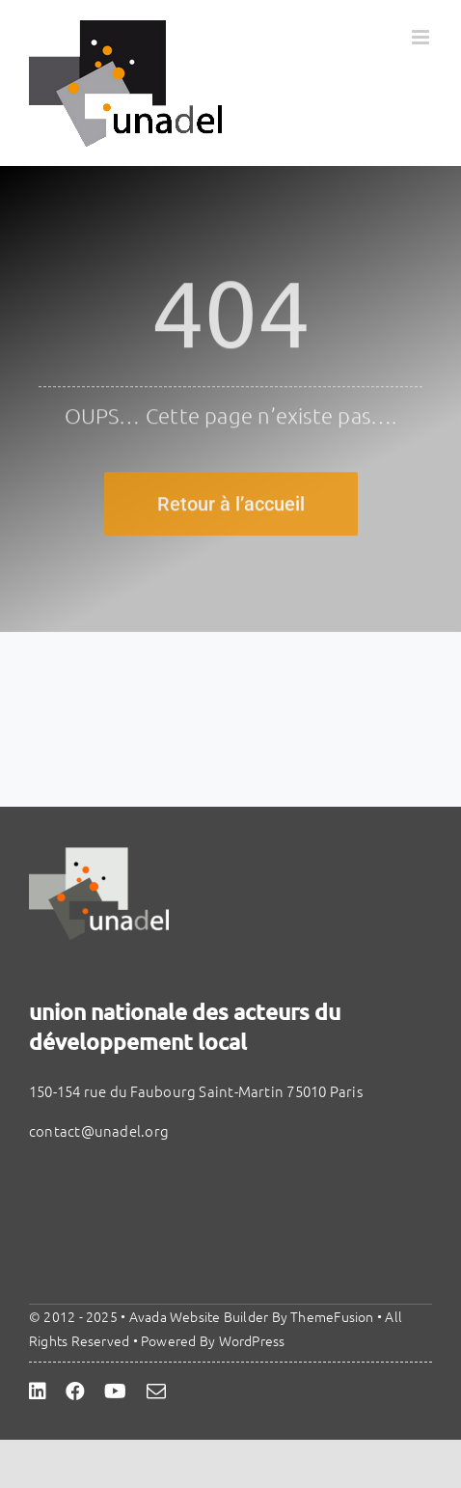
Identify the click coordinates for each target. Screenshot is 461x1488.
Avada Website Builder (199, 1316)
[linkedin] (37, 1391)
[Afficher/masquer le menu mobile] (422, 37)
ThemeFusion (331, 1316)
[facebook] (75, 1391)
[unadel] (99, 854)
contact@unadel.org (99, 1130)
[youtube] (115, 1391)
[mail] (156, 1391)
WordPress (252, 1340)
